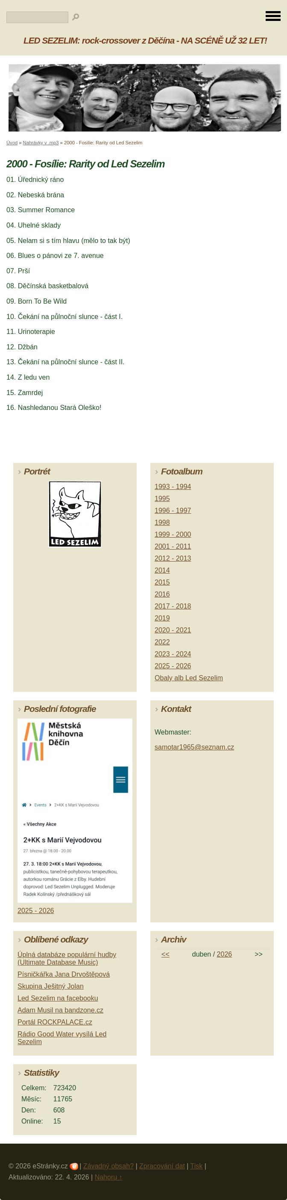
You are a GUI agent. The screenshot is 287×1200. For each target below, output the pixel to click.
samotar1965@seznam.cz (194, 747)
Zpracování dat (162, 1166)
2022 (162, 642)
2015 (162, 582)
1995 (162, 498)
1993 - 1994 (173, 486)
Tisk (196, 1166)
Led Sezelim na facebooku (58, 998)
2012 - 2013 (173, 558)
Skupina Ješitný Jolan (51, 986)
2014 (162, 570)
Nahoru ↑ (109, 1177)
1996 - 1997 (173, 510)
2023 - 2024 (173, 654)
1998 (162, 522)
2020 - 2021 (173, 630)
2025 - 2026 (173, 666)
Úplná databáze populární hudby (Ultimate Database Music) (67, 958)
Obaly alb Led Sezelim (189, 678)
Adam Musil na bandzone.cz (60, 1010)
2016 (162, 594)
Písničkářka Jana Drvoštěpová (64, 974)
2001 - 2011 (173, 546)
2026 (224, 954)
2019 (162, 618)
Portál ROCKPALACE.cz (55, 1022)
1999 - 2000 (173, 534)
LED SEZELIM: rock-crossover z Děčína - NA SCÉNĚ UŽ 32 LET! (145, 40)
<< (165, 954)
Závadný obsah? (108, 1166)
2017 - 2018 (173, 606)
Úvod (12, 142)
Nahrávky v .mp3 (41, 142)
